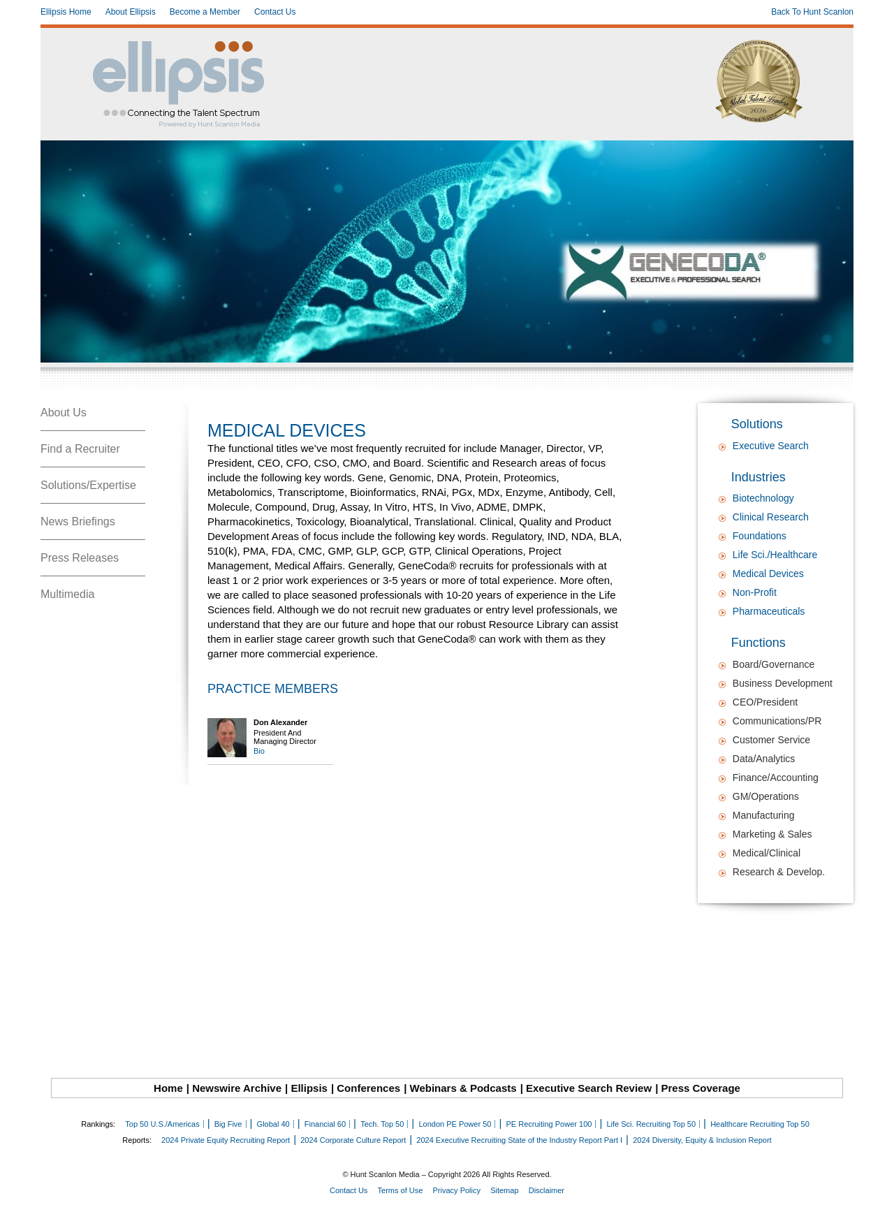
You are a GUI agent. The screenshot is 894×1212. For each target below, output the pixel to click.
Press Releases (80, 558)
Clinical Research (771, 517)
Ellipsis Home (66, 12)
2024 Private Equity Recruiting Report (225, 1140)
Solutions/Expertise (88, 485)
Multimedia (67, 594)
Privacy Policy (457, 1190)
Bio (259, 751)
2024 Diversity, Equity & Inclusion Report (702, 1140)
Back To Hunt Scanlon (812, 12)
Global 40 (273, 1124)
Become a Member (205, 12)
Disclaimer (546, 1190)
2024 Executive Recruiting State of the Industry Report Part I (519, 1140)
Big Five (228, 1124)
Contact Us (274, 12)
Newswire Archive (236, 1088)
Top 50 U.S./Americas (162, 1124)
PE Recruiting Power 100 (549, 1124)
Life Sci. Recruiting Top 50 (651, 1124)
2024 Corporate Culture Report (353, 1140)
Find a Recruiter (80, 449)
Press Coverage (700, 1088)
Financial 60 (325, 1124)
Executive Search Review (589, 1088)
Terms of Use (400, 1190)
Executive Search (771, 445)
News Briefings (78, 521)
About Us (64, 412)
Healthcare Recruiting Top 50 (759, 1124)
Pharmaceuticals (769, 611)
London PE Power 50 (454, 1124)
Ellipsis (309, 1088)
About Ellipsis (130, 12)
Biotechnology (763, 498)
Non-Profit (755, 592)
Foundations (759, 535)
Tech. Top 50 (382, 1124)
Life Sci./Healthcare (775, 554)
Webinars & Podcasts (463, 1088)
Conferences (368, 1088)
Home (168, 1088)
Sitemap (504, 1190)
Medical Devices (768, 573)
